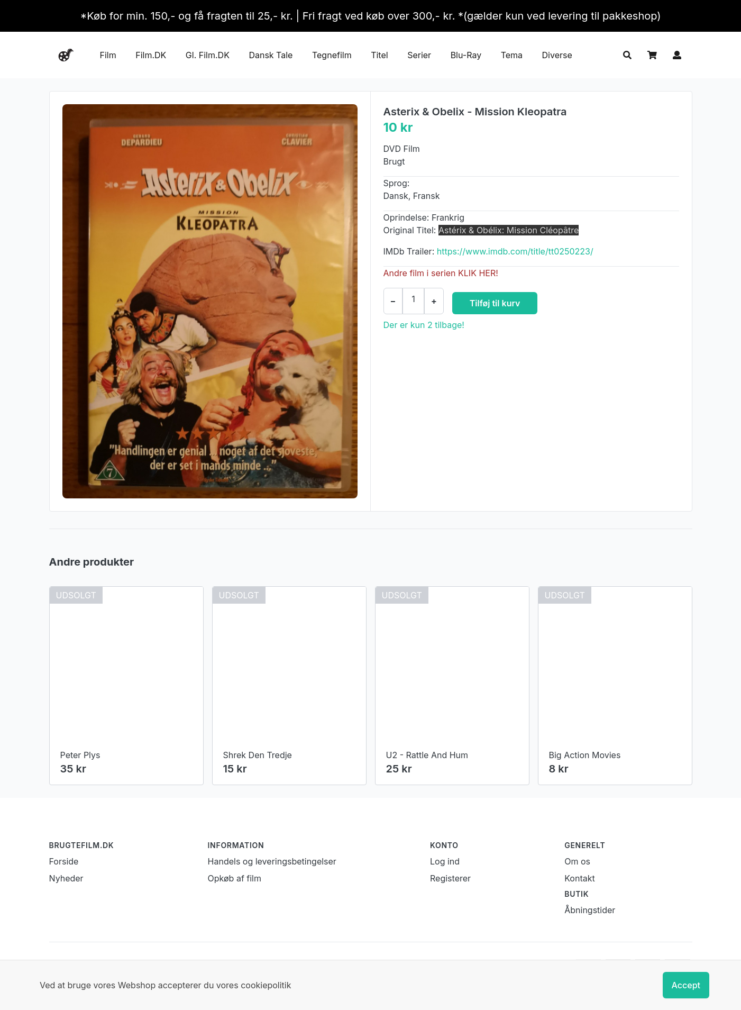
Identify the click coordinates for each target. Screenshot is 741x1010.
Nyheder (66, 878)
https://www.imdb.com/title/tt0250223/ (515, 251)
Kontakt (579, 878)
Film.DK (150, 55)
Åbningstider (589, 910)
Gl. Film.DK (208, 55)
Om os (577, 861)
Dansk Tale (270, 55)
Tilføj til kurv (495, 303)
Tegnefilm (332, 55)
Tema (512, 55)
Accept (686, 985)
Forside (64, 861)
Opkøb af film (234, 878)
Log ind (445, 861)
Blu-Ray (466, 55)
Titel (379, 55)
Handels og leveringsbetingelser (272, 861)
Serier (419, 55)
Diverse (557, 55)
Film (108, 55)
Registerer (450, 878)
